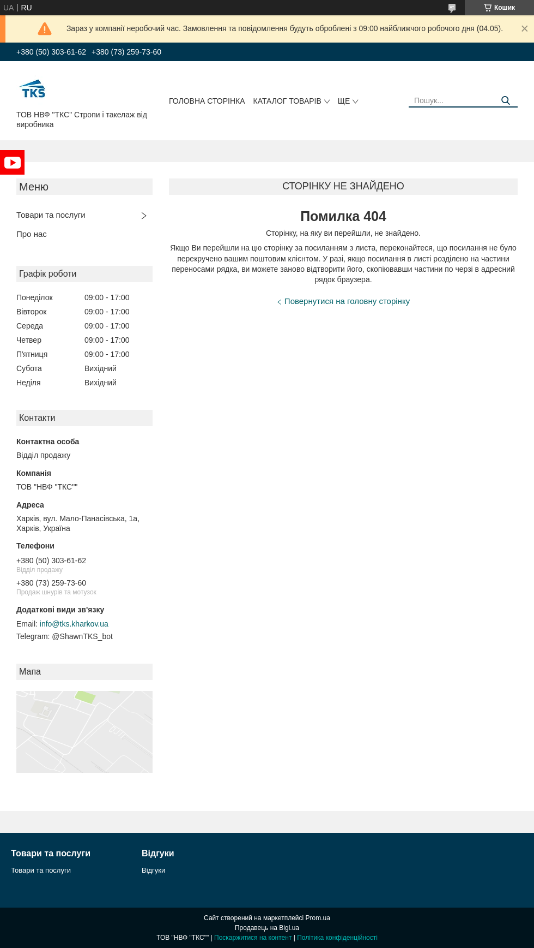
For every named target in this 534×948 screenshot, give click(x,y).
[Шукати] (505, 101)
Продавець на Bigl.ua (267, 928)
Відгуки (153, 870)
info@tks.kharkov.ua (74, 623)
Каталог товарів (287, 101)
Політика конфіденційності (337, 937)
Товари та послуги (51, 214)
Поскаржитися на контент (253, 937)
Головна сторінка (207, 101)
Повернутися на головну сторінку (347, 301)
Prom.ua (318, 918)
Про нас (31, 234)
